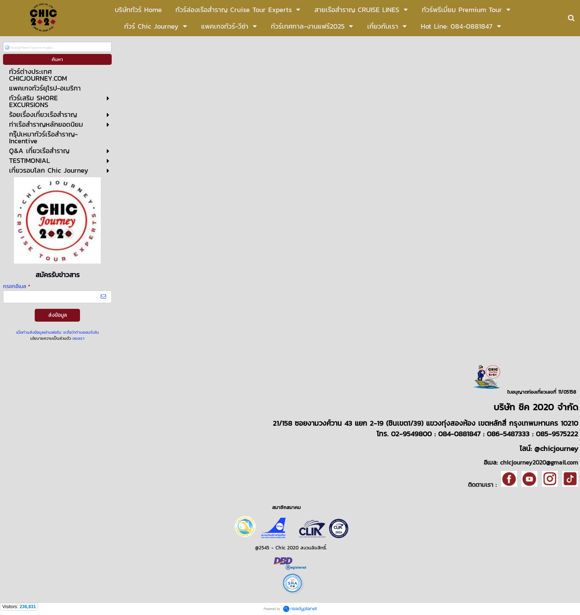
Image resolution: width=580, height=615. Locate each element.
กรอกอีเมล (16, 286)
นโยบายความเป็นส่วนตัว (50, 338)
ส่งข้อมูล (57, 315)
